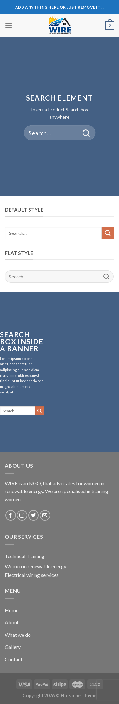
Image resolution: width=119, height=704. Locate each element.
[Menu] (8, 25)
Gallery (13, 647)
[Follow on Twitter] (33, 515)
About (12, 622)
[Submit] (86, 132)
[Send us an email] (45, 515)
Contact (14, 659)
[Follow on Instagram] (22, 515)
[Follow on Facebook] (10, 515)
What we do (18, 635)
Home (11, 610)
